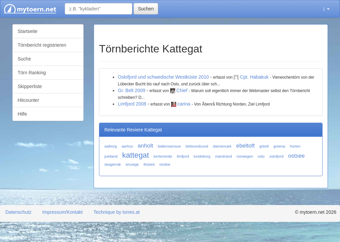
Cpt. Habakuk (254, 77)
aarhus (127, 146)
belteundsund (197, 146)
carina (184, 104)
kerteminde (163, 156)
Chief (182, 90)
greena (279, 146)
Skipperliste (30, 86)
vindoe (165, 164)
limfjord (183, 156)
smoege (132, 164)
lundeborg (202, 156)
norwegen (245, 156)
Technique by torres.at (116, 212)
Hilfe (22, 114)
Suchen (146, 8)
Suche (24, 59)
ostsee (296, 156)
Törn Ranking (32, 72)
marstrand (223, 156)
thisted (149, 164)
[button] (326, 8)
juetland (110, 156)
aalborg (110, 146)
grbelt (264, 146)
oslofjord (276, 156)
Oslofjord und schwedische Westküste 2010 (163, 77)
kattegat (135, 155)
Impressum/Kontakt (62, 212)
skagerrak (112, 164)
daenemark (222, 146)
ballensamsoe (169, 146)
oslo (261, 156)
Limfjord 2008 (132, 104)
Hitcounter (28, 100)
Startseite (28, 31)
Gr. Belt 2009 (131, 90)
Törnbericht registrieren (42, 45)
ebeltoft (245, 146)
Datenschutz (18, 212)
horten (295, 146)
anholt (145, 146)
